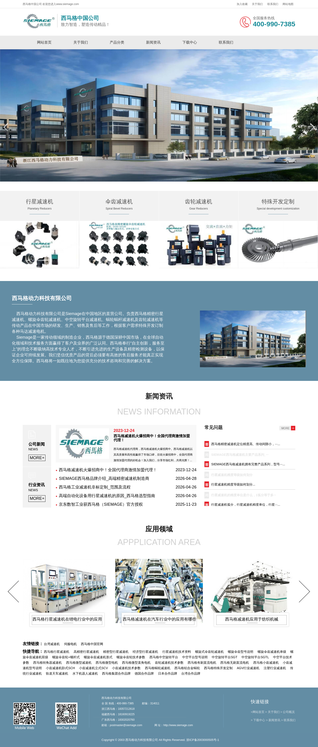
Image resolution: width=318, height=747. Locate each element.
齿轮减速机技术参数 (169, 662)
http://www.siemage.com (178, 725)
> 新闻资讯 (273, 720)
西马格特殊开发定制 (218, 668)
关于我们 (257, 4)
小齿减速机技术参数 (126, 668)
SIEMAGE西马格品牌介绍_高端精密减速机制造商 (104, 478)
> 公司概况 (287, 712)
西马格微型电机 (107, 662)
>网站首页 (257, 712)
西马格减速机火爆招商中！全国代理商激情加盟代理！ (108, 470)
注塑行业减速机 (275, 668)
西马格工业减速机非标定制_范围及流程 (95, 487)
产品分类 (117, 42)
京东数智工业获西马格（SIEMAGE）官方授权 (101, 504)
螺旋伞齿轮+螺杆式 (66, 657)
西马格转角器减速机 (47, 662)
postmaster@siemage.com (126, 725)
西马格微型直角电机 (136, 662)
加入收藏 (242, 4)
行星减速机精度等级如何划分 (232, 476)
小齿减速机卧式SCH (60, 668)
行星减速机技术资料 (176, 651)
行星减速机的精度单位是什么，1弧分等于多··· (243, 497)
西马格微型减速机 (79, 662)
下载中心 (189, 42)
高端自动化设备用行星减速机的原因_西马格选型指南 (107, 495)
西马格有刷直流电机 (202, 662)
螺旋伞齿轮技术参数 (131, 657)
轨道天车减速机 (57, 673)
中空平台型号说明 (195, 657)
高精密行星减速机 (86, 651)
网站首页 (44, 42)
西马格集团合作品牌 (116, 673)
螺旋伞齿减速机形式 (98, 657)
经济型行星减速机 (145, 651)
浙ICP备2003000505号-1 (202, 740)
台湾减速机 (52, 644)
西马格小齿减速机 (266, 662)
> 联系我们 (288, 720)
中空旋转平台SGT (224, 657)
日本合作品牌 (167, 673)
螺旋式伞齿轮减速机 (209, 651)
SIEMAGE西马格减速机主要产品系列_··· (239, 456)
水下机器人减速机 (85, 673)
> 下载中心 (258, 720)
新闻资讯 (153, 42)
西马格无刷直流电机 (234, 662)
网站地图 (288, 4)
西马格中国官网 (92, 644)
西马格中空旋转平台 (163, 657)
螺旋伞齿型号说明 (240, 651)
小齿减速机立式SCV (93, 668)
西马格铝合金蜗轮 (187, 668)
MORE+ (37, 458)
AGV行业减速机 (248, 668)
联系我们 (272, 4)
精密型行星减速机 (116, 651)
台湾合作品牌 (190, 673)
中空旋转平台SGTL (255, 657)
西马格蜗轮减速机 (157, 668)
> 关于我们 (272, 712)
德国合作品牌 (144, 673)
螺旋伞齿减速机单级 (272, 651)
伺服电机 (70, 644)
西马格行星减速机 (56, 651)
